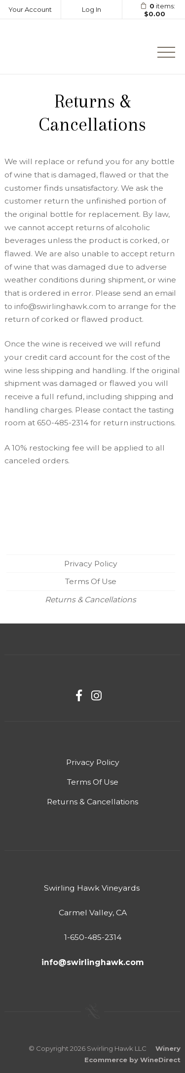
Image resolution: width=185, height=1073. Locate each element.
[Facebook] (79, 696)
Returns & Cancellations (90, 599)
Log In (91, 9)
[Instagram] (96, 696)
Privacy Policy (90, 563)
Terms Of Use (90, 581)
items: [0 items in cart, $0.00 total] (154, 10)
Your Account (30, 9)
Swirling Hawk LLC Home (53, 46)
